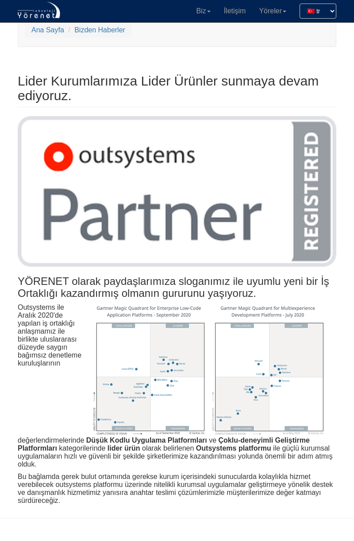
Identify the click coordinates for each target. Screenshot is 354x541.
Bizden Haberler (99, 30)
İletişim (235, 11)
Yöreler (272, 11)
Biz (203, 11)
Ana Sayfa (47, 30)
